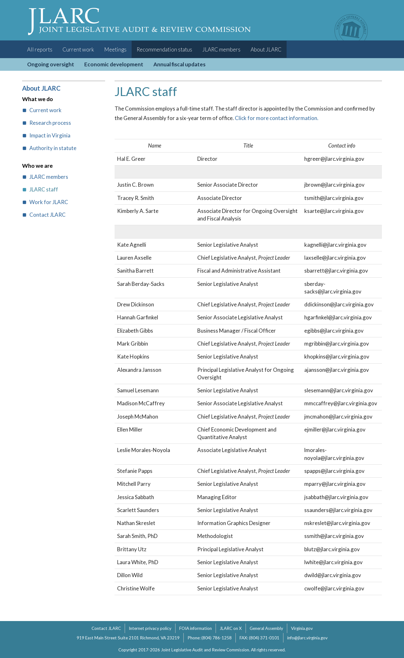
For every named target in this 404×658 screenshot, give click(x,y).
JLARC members (221, 49)
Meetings (115, 49)
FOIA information (195, 628)
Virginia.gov (302, 628)
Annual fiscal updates (179, 64)
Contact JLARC (47, 214)
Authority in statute (52, 148)
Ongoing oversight (50, 64)
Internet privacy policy (150, 628)
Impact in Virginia (49, 135)
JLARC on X (231, 628)
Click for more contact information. (276, 118)
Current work (78, 49)
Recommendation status (164, 49)
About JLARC (266, 49)
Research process (50, 122)
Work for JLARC (48, 202)
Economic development (113, 64)
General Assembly (266, 628)
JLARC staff (43, 189)
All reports (39, 49)
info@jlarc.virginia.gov (307, 637)
